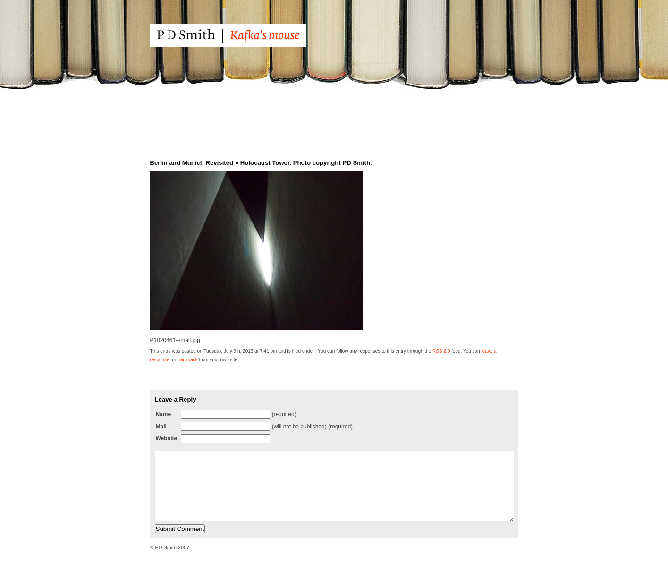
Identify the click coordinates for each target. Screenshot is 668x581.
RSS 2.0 (441, 351)
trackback (188, 359)
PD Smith (245, 35)
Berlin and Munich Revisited (192, 162)
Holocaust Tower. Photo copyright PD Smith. (306, 162)
